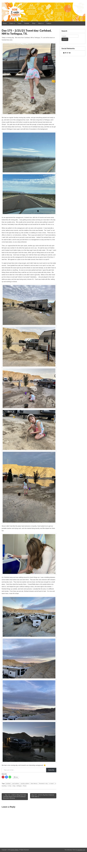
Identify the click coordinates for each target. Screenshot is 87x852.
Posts (11, 23)
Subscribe (51, 770)
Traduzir (48, 23)
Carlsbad (8, 783)
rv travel (51, 783)
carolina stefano (25, 783)
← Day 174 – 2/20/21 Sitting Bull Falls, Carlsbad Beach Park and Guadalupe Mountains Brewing (14, 796)
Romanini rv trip (43, 783)
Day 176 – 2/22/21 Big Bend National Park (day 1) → (43, 795)
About (40, 23)
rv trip (9, 786)
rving (13, 786)
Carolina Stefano (14, 849)
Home (5, 23)
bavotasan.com (81, 849)
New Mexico (34, 783)
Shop (33, 23)
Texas (24, 786)
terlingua (19, 786)
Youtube (26, 23)
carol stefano (15, 783)
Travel (19, 23)
